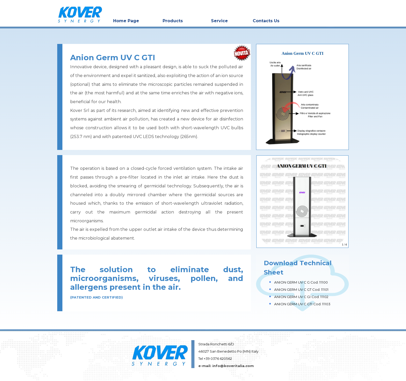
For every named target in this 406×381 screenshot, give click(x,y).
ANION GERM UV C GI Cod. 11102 (301, 297)
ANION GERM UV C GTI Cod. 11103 (302, 304)
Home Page (126, 20)
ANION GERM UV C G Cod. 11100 (301, 282)
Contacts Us (266, 20)
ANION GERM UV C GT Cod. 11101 (301, 289)
